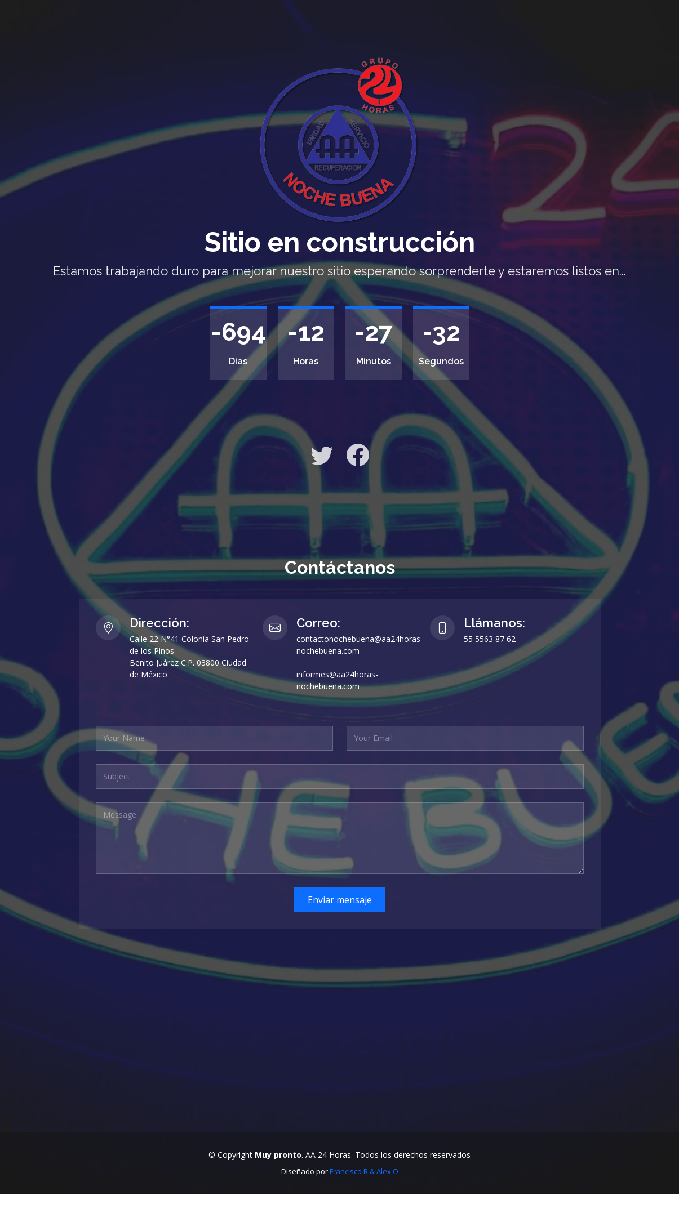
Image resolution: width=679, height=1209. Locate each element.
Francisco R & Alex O (364, 1171)
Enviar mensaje (340, 900)
